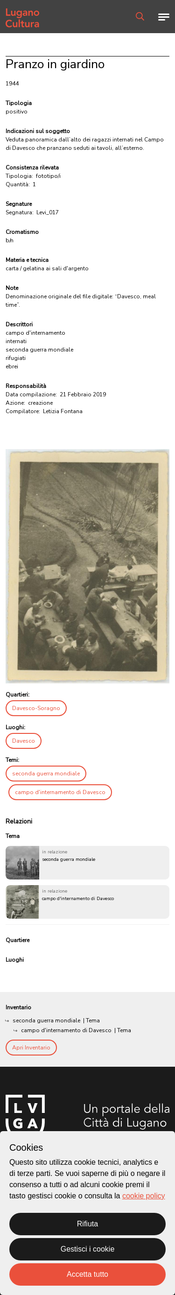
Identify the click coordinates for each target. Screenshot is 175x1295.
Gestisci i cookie (88, 1249)
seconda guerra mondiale (46, 773)
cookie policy (143, 1196)
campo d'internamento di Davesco (60, 792)
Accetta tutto (87, 1274)
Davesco (23, 741)
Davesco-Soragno (36, 708)
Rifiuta (87, 1224)
